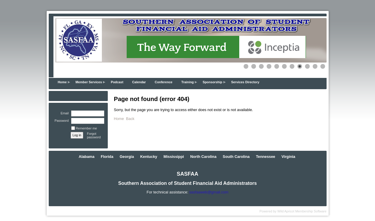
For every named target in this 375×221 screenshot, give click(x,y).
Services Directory (245, 82)
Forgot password (94, 135)
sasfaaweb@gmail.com (208, 192)
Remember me (86, 128)
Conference (163, 82)
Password (60, 120)
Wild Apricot (285, 211)
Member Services (89, 82)
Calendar (139, 82)
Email (63, 113)
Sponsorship (212, 82)
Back (130, 118)
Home (62, 82)
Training (187, 82)
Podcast (117, 82)
